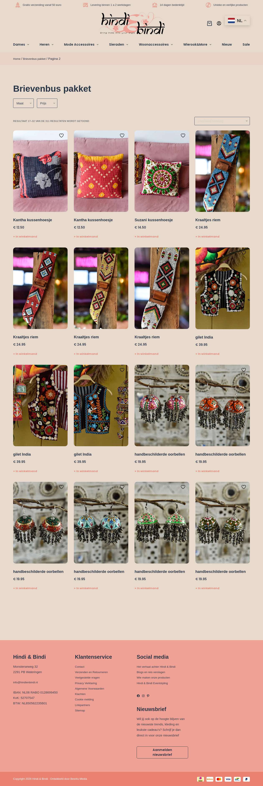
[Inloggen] (219, 23)
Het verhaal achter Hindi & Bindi (159, 665)
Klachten (81, 692)
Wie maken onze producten (156, 676)
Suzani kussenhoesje (156, 219)
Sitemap (80, 709)
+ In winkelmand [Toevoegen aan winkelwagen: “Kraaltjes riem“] (207, 236)
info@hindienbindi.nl (27, 680)
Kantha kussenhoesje (34, 219)
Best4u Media (78, 778)
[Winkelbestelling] (222, 121)
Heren (47, 44)
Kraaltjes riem (209, 219)
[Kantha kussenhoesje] (40, 171)
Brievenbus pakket (37, 58)
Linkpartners (83, 703)
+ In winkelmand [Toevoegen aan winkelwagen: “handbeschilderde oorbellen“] (147, 476)
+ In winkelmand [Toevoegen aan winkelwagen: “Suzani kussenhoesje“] (147, 236)
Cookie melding (85, 698)
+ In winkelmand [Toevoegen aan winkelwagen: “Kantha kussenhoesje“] (25, 236)
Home (17, 58)
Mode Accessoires (82, 44)
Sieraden (119, 44)
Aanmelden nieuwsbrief (162, 751)
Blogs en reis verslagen (153, 670)
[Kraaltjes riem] (222, 171)
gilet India (205, 337)
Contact (80, 665)
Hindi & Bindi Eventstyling (154, 681)
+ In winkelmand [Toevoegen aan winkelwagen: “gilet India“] (207, 353)
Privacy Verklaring (87, 681)
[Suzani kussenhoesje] (162, 171)
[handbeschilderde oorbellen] (162, 405)
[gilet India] (222, 288)
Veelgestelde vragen (89, 676)
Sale (246, 44)
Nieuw (227, 44)
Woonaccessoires (156, 44)
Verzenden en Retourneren (93, 670)
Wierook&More (198, 44)
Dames (22, 44)
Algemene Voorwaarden (91, 687)
